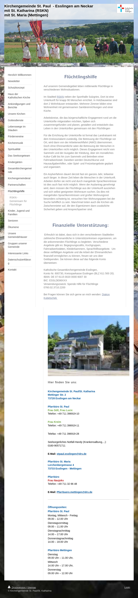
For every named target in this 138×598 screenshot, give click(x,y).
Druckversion (17, 587)
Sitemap (31, 587)
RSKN (60, 96)
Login (127, 587)
